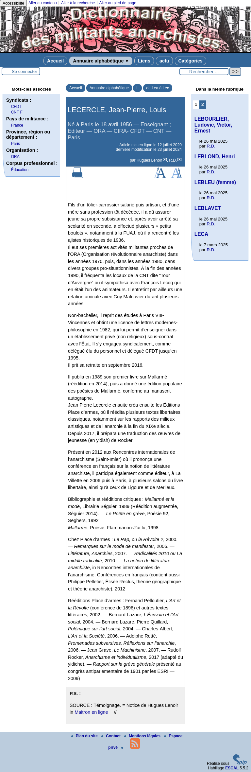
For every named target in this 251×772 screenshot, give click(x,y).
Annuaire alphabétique (101, 60)
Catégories (190, 60)
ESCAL (232, 768)
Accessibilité (13, 3)
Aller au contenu (42, 3)
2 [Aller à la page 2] (202, 104)
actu (164, 60)
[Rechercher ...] (203, 71)
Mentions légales (142, 736)
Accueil (55, 60)
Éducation (19, 169)
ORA (15, 156)
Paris (15, 143)
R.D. (173, 160)
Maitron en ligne (91, 712)
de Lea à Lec (157, 88)
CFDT (16, 106)
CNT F (17, 112)
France (17, 125)
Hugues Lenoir (149, 160)
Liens (144, 60)
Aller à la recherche (78, 3)
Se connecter (24, 71)
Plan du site (85, 736)
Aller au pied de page (117, 3)
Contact (111, 736)
